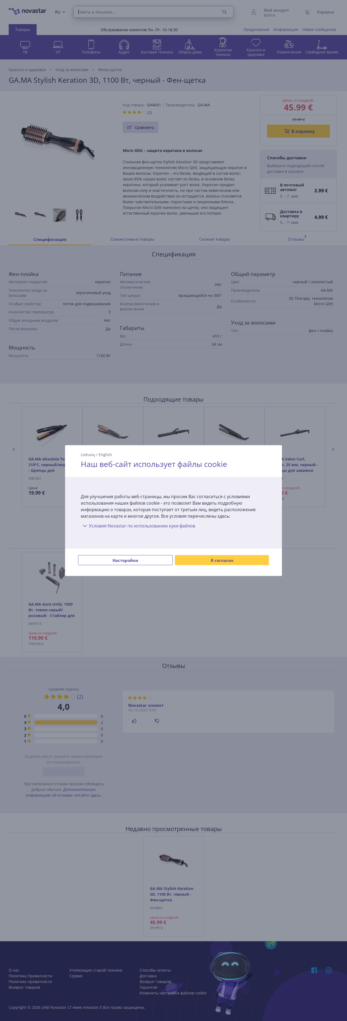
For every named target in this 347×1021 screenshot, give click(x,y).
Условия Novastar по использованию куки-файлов (138, 526)
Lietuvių (88, 454)
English (105, 454)
